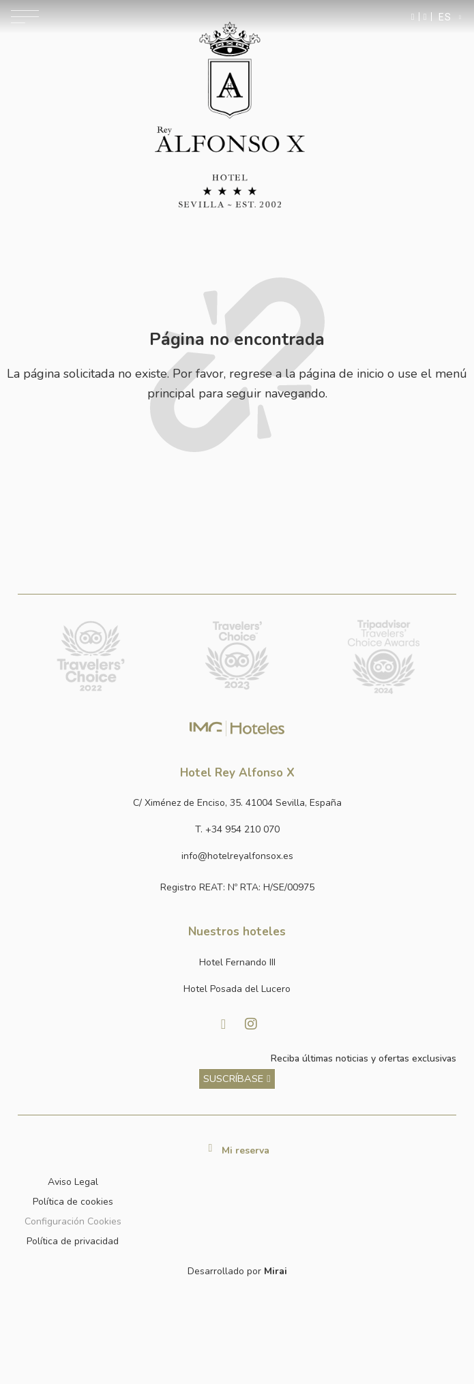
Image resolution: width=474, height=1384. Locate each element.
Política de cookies (73, 1201)
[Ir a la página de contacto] (425, 16)
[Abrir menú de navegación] (25, 17)
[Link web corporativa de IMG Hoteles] (237, 728)
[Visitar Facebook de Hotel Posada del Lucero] (223, 1024)
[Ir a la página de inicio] (229, 115)
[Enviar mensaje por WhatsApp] (413, 16)
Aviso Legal (73, 1181)
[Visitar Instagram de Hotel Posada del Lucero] (251, 1024)
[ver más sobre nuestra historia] (236, 1078)
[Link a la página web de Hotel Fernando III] (237, 963)
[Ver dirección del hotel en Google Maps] (237, 803)
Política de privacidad (73, 1241)
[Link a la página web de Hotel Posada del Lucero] (237, 989)
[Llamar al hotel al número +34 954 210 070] (237, 830)
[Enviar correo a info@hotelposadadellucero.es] (237, 857)
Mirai (275, 1271)
